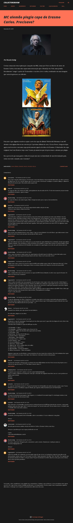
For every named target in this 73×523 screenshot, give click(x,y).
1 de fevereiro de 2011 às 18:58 (23, 297)
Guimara (10, 205)
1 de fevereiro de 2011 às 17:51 (21, 188)
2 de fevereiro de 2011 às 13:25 (23, 413)
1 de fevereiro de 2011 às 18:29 (23, 252)
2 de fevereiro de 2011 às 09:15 (23, 393)
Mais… (63, 6)
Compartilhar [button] (64, 166)
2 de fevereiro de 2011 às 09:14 (21, 384)
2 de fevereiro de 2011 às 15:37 (23, 452)
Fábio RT (10, 188)
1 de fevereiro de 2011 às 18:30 (23, 261)
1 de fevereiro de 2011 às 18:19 (21, 205)
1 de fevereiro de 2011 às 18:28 (23, 239)
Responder (11, 185)
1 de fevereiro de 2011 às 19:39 (23, 319)
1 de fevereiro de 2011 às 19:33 (20, 308)
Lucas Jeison (11, 177)
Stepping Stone (12, 369)
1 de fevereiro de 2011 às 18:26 (23, 230)
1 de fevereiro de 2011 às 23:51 (21, 360)
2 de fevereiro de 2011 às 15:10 (23, 440)
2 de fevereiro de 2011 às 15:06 (23, 424)
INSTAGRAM (33, 6)
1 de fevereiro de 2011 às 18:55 (23, 280)
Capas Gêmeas (14, 166)
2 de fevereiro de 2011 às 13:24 (21, 402)
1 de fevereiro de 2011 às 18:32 (23, 270)
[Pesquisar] (61, 2)
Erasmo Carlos (23, 166)
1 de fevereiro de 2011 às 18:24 (23, 214)
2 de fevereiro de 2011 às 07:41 (24, 369)
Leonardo (10, 384)
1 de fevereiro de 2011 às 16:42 (22, 177)
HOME (5, 6)
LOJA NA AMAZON (53, 6)
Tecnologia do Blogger (36, 517)
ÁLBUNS (13, 6)
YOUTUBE (42, 6)
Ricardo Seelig (32, 166)
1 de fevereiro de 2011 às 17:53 (23, 197)
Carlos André (11, 424)
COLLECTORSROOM (11, 2)
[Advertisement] (36, 500)
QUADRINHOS (22, 6)
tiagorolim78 (11, 214)
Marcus (10, 308)
